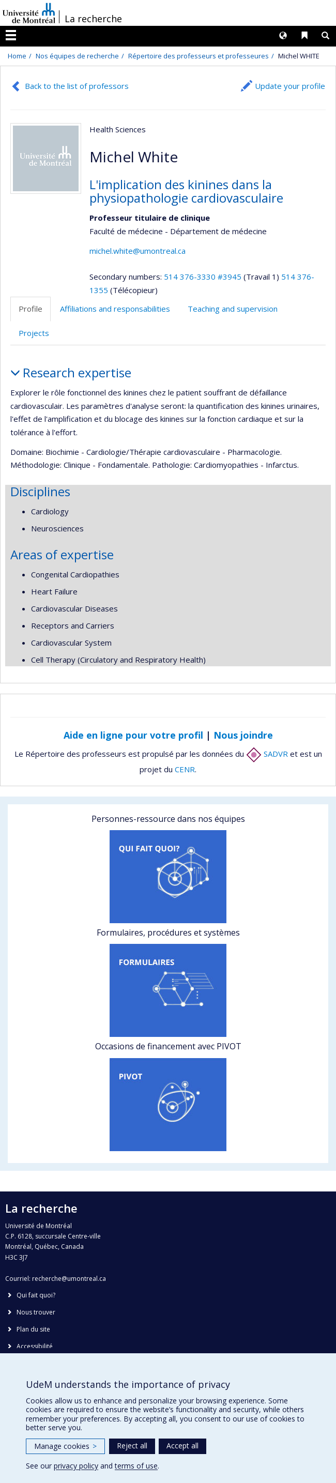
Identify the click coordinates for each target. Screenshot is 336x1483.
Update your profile (290, 86)
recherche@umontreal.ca (69, 1278)
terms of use (136, 1466)
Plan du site (33, 1329)
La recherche (93, 18)
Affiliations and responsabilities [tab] (115, 308)
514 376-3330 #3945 (202, 276)
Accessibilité (35, 1346)
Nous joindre (243, 735)
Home (17, 55)
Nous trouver (36, 1312)
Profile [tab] (30, 308)
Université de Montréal (29, 13)
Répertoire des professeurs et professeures (198, 55)
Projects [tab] (34, 333)
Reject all (132, 1445)
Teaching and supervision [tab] (233, 308)
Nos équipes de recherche (77, 55)
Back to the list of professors (77, 86)
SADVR (267, 753)
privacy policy (76, 1466)
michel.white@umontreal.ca (137, 251)
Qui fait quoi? (36, 1295)
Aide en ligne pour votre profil (133, 735)
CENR (185, 769)
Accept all (182, 1445)
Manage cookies (65, 1446)
